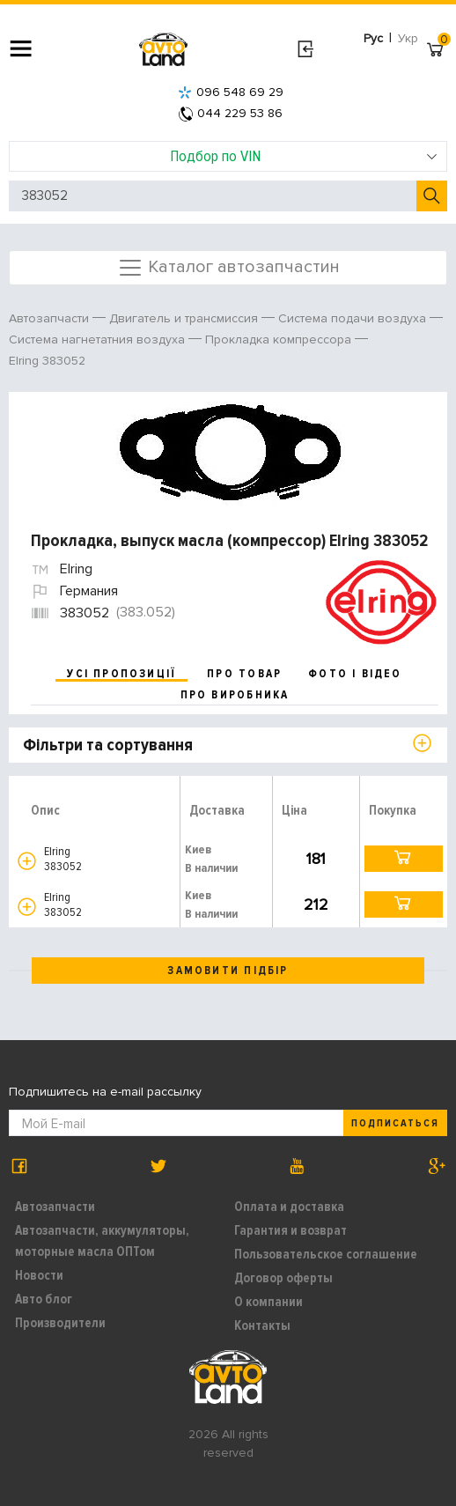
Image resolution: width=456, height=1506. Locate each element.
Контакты (262, 1325)
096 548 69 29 (230, 92)
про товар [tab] (244, 674)
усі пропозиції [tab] (121, 674)
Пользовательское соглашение (325, 1254)
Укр (408, 38)
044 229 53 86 (231, 113)
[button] (27, 861)
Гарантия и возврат (290, 1230)
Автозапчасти (55, 1206)
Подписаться (395, 1123)
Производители (60, 1323)
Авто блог (43, 1299)
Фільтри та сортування (108, 745)
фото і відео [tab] (355, 674)
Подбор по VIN (304, 156)
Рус (373, 38)
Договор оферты (283, 1278)
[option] (230, 453)
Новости (39, 1275)
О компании (268, 1302)
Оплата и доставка (289, 1206)
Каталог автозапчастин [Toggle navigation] (228, 268)
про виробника (235, 695)
